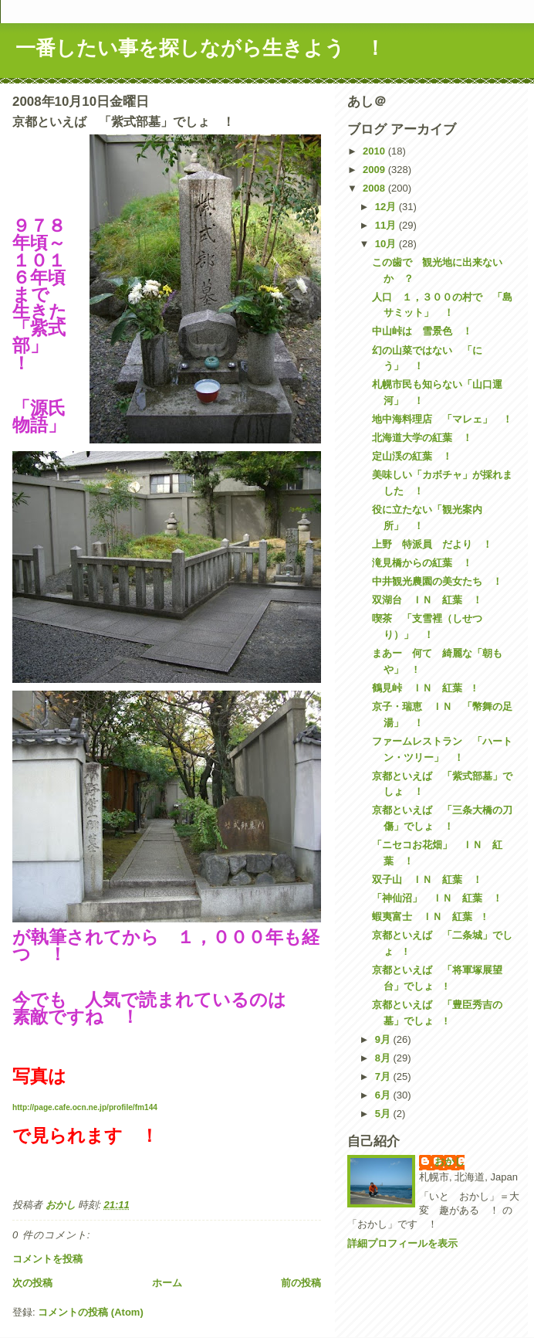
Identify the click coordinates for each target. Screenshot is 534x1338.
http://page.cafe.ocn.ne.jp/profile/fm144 (84, 1107)
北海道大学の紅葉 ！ (422, 437)
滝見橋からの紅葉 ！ (422, 563)
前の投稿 (301, 1283)
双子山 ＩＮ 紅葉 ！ (427, 879)
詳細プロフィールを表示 (402, 1243)
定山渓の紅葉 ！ (412, 456)
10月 (387, 244)
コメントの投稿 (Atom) (91, 1312)
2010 (375, 151)
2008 (375, 188)
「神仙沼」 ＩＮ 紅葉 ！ (437, 898)
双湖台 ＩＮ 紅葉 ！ (427, 600)
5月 (384, 1113)
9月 (384, 1039)
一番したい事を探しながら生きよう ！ (200, 47)
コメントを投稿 (47, 1259)
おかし (449, 1161)
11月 (387, 225)
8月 (384, 1058)
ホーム (167, 1283)
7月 (384, 1076)
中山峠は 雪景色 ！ (422, 331)
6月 (384, 1095)
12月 (387, 206)
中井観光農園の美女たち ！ (437, 581)
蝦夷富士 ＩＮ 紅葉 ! (428, 916)
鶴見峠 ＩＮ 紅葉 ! (423, 688)
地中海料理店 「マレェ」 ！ (442, 419)
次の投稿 (32, 1283)
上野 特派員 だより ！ (432, 544)
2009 (375, 169)
